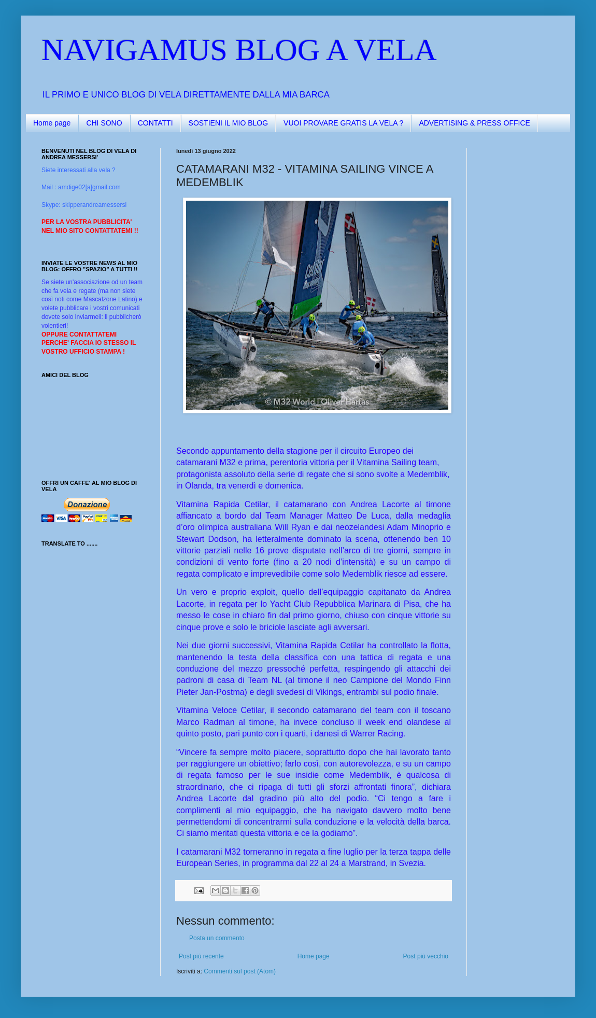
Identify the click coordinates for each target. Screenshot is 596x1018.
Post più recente (201, 956)
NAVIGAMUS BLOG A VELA (239, 50)
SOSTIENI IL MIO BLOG (228, 123)
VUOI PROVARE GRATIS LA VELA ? (343, 123)
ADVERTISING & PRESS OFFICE (474, 123)
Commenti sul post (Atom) (240, 971)
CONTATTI (155, 123)
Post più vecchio (425, 956)
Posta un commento (217, 938)
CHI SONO (104, 123)
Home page (51, 123)
